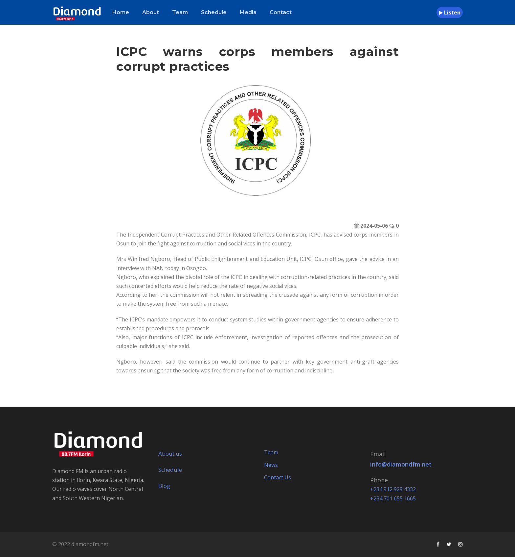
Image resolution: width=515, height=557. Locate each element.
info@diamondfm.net (401, 464)
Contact (281, 12)
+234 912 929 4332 (393, 489)
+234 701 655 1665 (393, 498)
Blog (164, 486)
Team (180, 12)
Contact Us (277, 477)
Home (120, 12)
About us (170, 453)
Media (248, 12)
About (150, 12)
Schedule (214, 12)
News (271, 464)
